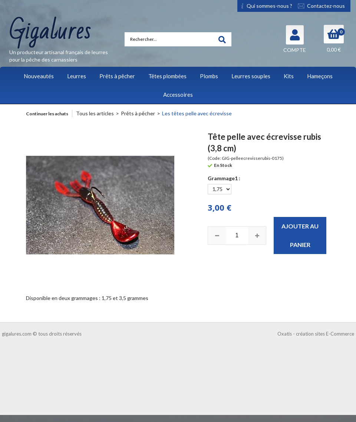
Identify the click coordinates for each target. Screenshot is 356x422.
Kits (289, 76)
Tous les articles (95, 113)
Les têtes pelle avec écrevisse (197, 113)
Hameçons (320, 76)
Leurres (76, 76)
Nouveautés (39, 76)
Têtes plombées (167, 76)
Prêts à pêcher (117, 76)
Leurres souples (250, 76)
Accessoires (178, 94)
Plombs (209, 76)
